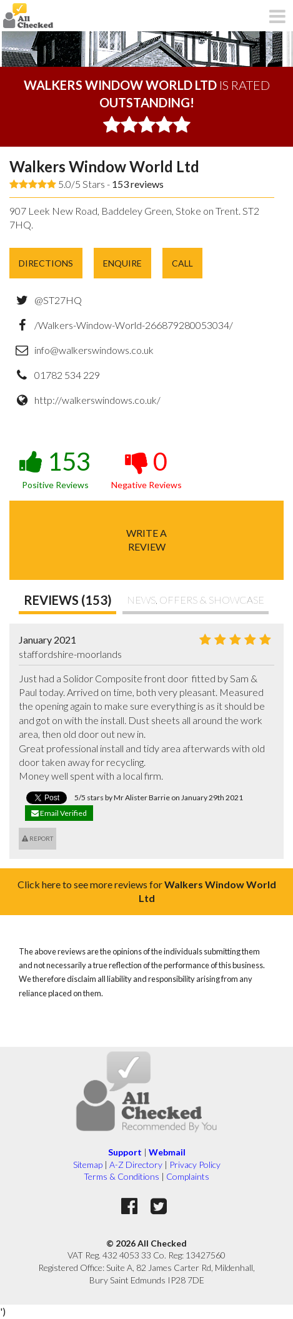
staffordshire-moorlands (70, 654)
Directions (46, 263)
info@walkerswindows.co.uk (94, 350)
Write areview (146, 539)
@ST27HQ (58, 300)
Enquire (122, 263)
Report (37, 838)
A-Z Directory (135, 1164)
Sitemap (87, 1164)
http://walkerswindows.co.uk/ (97, 400)
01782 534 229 (67, 375)
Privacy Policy (195, 1164)
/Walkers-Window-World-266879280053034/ (133, 325)
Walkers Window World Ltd (104, 166)
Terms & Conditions (121, 1176)
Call (182, 263)
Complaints (187, 1176)
